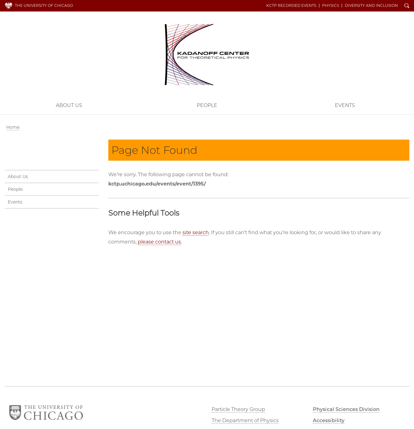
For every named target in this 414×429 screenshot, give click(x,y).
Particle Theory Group (238, 409)
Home (13, 127)
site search (195, 232)
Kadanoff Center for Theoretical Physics (207, 54)
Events (15, 202)
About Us (69, 105)
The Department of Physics (245, 420)
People (207, 105)
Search (406, 6)
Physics (330, 5)
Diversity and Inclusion (371, 5)
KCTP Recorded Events (291, 5)
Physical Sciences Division (346, 409)
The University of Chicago (44, 5)
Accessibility (328, 420)
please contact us (159, 242)
